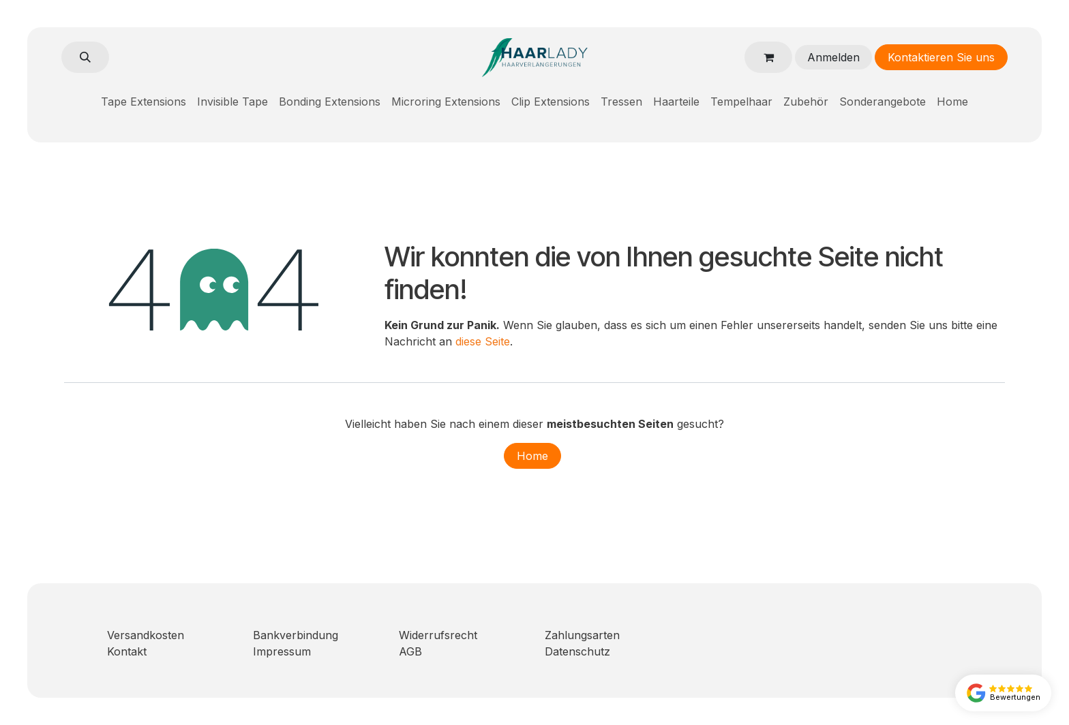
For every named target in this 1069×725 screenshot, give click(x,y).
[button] (85, 57)
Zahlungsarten (582, 635)
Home (532, 456)
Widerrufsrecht (438, 635)
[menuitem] (143, 101)
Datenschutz (577, 651)
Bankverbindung (295, 635)
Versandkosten (145, 635)
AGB (410, 651)
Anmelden (833, 57)
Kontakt (127, 651)
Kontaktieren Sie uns (941, 57)
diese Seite (482, 341)
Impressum (282, 651)
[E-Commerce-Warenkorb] (768, 57)
